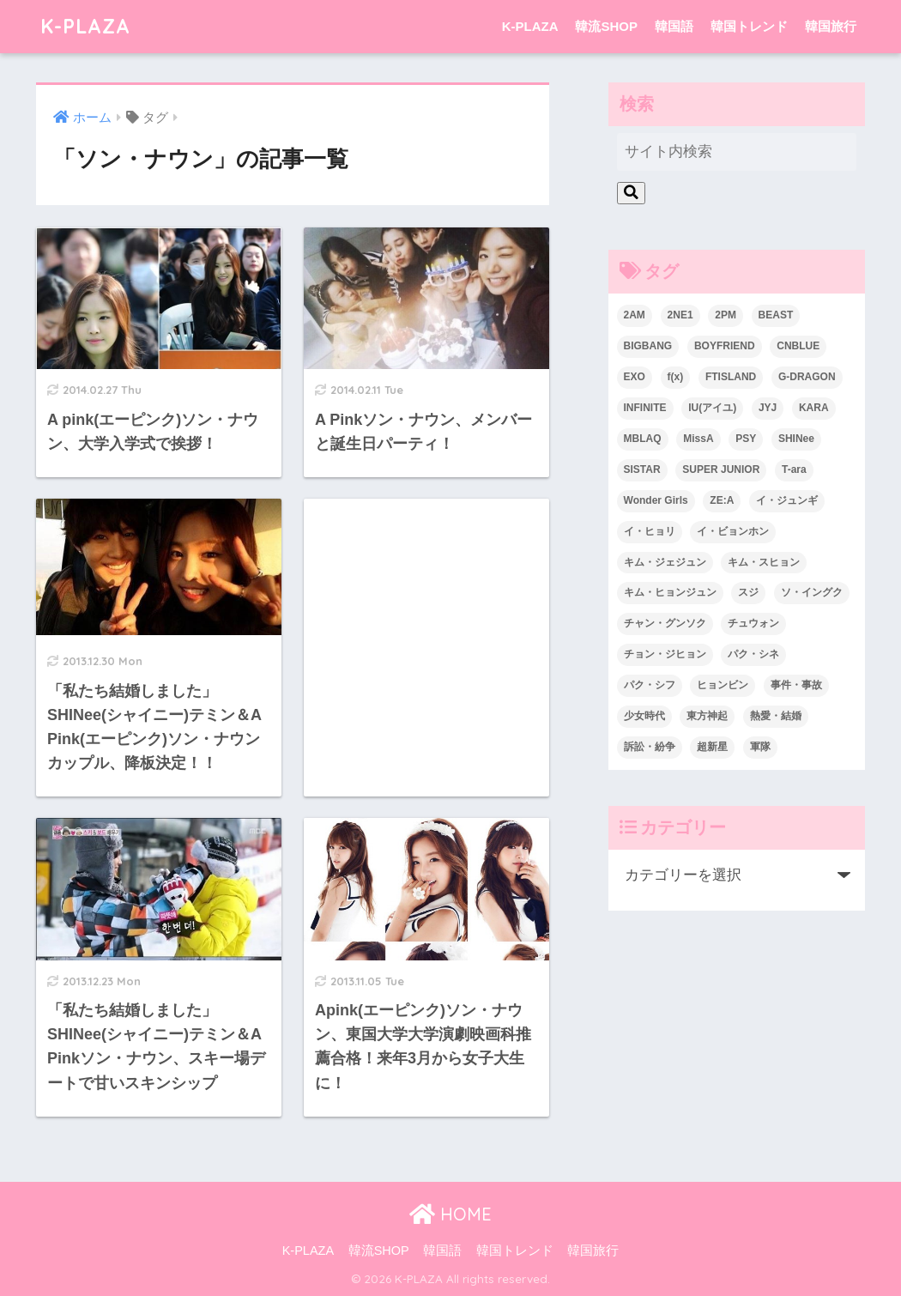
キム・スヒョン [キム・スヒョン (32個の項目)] (764, 562)
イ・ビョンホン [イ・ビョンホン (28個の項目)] (733, 531)
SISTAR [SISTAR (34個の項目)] (642, 469)
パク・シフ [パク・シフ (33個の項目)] (649, 685)
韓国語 (674, 26)
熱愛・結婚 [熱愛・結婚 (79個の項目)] (775, 716)
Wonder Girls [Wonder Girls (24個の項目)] (656, 500)
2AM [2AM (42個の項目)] (634, 315)
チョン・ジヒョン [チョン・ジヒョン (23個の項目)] (665, 654)
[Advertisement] (426, 605)
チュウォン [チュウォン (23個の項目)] (753, 623)
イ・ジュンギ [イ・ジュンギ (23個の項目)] (787, 500)
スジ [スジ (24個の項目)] (748, 592)
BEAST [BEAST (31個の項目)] (776, 315)
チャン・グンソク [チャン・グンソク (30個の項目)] (665, 623)
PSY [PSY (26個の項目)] (745, 439)
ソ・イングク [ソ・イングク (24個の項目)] (812, 592)
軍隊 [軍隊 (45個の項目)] (760, 747)
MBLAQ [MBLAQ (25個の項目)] (643, 439)
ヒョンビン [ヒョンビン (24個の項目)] (722, 685)
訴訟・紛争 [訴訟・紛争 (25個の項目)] (649, 747)
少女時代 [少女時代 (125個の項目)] (644, 716)
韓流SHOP (606, 26)
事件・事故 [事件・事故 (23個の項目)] (796, 685)
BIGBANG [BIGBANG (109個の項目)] (648, 346)
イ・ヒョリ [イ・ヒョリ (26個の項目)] (649, 531)
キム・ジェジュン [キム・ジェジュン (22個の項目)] (665, 562)
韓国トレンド (749, 26)
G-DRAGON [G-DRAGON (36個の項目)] (807, 377)
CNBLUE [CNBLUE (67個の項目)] (798, 346)
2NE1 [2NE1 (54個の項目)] (680, 315)
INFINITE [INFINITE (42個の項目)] (645, 408)
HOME (450, 1214)
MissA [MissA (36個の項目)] (698, 439)
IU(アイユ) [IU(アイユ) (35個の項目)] (712, 408)
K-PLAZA (85, 26)
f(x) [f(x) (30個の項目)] (676, 377)
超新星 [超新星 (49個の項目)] (712, 747)
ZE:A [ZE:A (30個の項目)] (722, 500)
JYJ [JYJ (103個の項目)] (768, 408)
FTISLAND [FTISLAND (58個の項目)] (730, 377)
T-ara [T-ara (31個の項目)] (794, 469)
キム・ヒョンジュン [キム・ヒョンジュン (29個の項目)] (670, 592)
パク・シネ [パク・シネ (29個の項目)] (753, 654)
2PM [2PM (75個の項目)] (725, 315)
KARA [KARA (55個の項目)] (814, 408)
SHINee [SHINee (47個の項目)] (796, 439)
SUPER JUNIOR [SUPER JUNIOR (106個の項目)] (720, 469)
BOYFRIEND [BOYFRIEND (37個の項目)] (724, 346)
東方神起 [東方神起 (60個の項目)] (707, 716)
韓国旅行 (830, 26)
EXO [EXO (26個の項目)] (634, 377)
